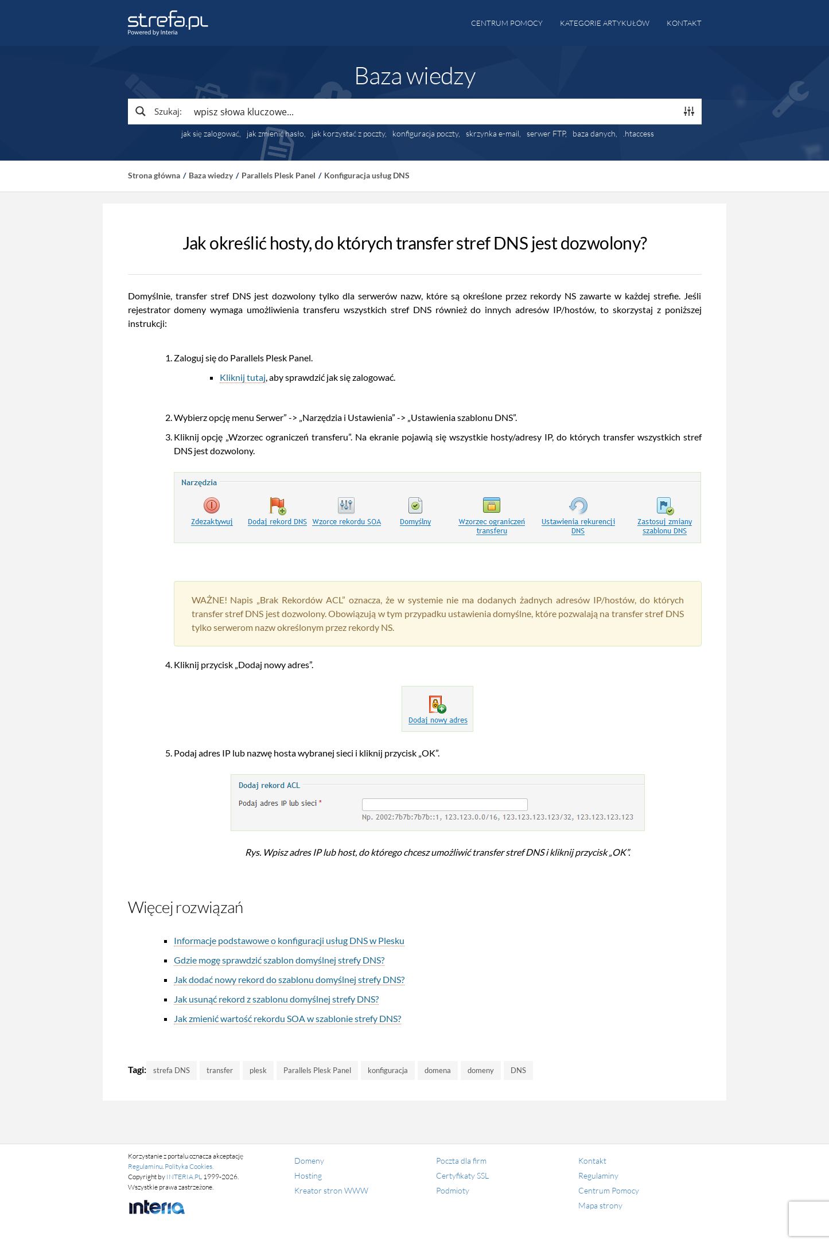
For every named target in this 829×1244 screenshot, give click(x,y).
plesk (258, 1070)
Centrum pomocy (507, 23)
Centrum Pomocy (608, 1190)
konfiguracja (388, 1070)
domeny (481, 1070)
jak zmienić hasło (275, 134)
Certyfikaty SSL (462, 1175)
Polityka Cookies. (189, 1166)
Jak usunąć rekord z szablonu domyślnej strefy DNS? (276, 998)
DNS (518, 1070)
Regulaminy (598, 1175)
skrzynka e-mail (492, 134)
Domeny (309, 1160)
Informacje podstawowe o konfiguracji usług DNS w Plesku (289, 940)
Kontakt (684, 23)
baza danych (594, 134)
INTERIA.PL (184, 1176)
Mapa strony (600, 1205)
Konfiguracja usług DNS (367, 175)
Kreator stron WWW (331, 1190)
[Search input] (432, 111)
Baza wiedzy (211, 175)
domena (438, 1070)
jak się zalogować (210, 134)
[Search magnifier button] (158, 111)
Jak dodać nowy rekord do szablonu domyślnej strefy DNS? (289, 979)
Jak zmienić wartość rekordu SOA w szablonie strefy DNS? (287, 1018)
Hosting (308, 1175)
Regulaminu (145, 1166)
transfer (220, 1070)
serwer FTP (546, 134)
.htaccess (638, 134)
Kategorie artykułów (604, 23)
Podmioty (452, 1190)
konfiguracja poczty (425, 134)
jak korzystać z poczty (348, 134)
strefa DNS (171, 1070)
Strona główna (154, 175)
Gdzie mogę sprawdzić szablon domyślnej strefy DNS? (279, 959)
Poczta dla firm (461, 1160)
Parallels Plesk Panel (279, 175)
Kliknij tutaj (243, 377)
